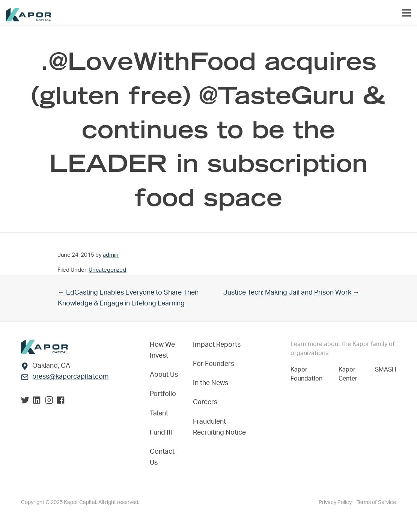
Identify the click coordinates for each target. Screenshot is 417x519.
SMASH (385, 370)
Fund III (161, 432)
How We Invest (162, 350)
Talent (159, 413)
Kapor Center (349, 374)
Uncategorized (107, 270)
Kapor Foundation (308, 374)
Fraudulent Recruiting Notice (219, 427)
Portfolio (163, 394)
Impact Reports (217, 344)
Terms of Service (376, 502)
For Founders (213, 364)
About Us (164, 375)
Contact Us (162, 457)
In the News (210, 383)
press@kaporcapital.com (70, 376)
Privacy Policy (336, 502)
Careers (205, 402)
